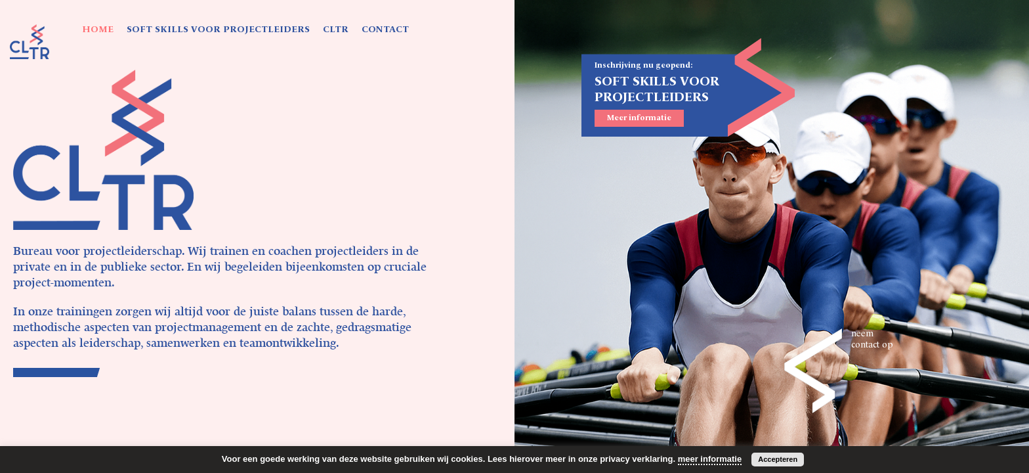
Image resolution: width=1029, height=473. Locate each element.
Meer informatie (639, 118)
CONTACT (385, 29)
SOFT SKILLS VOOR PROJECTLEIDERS (218, 29)
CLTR (335, 29)
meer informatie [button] (710, 459)
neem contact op (872, 339)
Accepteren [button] (777, 459)
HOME (98, 29)
